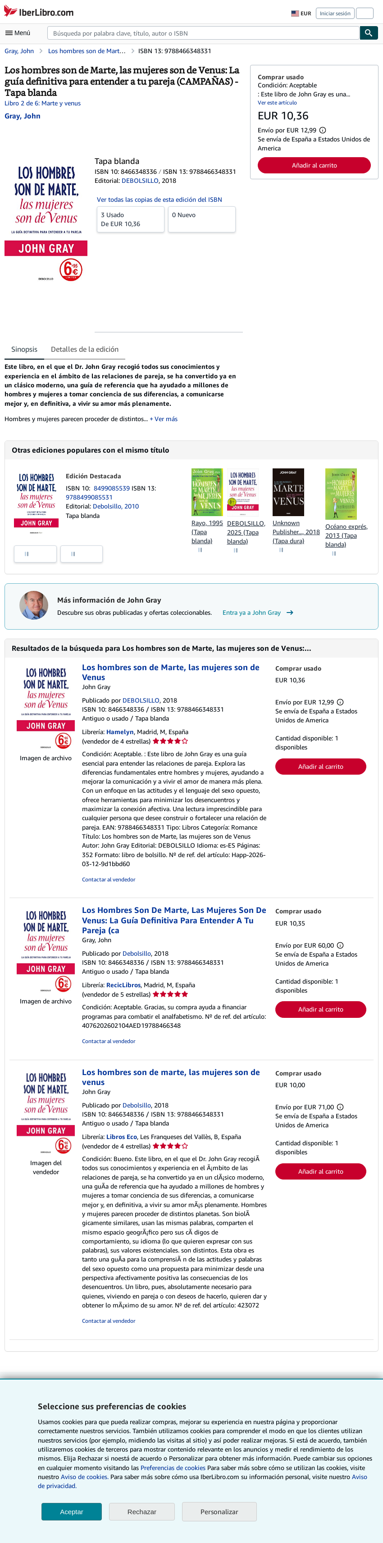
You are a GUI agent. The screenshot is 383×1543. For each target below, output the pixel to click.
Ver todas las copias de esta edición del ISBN (159, 199)
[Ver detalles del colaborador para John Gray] (23, 115)
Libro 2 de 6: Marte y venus (43, 103)
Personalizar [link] (219, 1511)
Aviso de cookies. (85, 1476)
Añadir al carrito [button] (314, 165)
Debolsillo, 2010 (116, 506)
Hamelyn (120, 731)
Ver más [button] (166, 418)
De (130, 218)
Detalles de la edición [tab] (85, 349)
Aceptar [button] (71, 1512)
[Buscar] (369, 33)
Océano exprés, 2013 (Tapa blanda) (346, 535)
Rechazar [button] (142, 1512)
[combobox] (203, 33)
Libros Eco (121, 1136)
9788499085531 (89, 497)
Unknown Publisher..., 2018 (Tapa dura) (296, 532)
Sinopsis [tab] (24, 349)
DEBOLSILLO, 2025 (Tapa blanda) (246, 532)
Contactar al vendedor (108, 879)
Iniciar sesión (335, 13)
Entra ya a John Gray (259, 612)
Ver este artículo (277, 102)
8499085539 (113, 488)
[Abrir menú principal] (19, 33)
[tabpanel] (124, 396)
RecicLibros (123, 985)
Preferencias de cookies (173, 1467)
